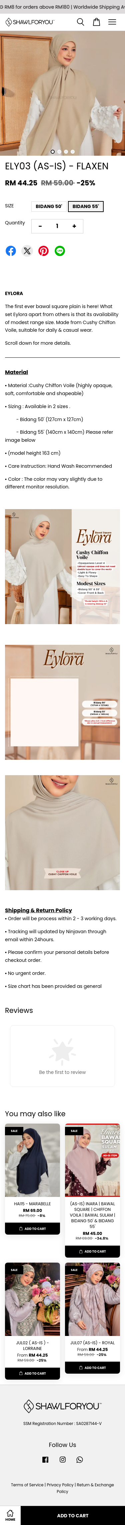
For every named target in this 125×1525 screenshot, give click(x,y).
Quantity (15, 222)
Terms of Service (27, 1485)
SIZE (9, 205)
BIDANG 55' (86, 206)
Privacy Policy (60, 1485)
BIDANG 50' (49, 206)
